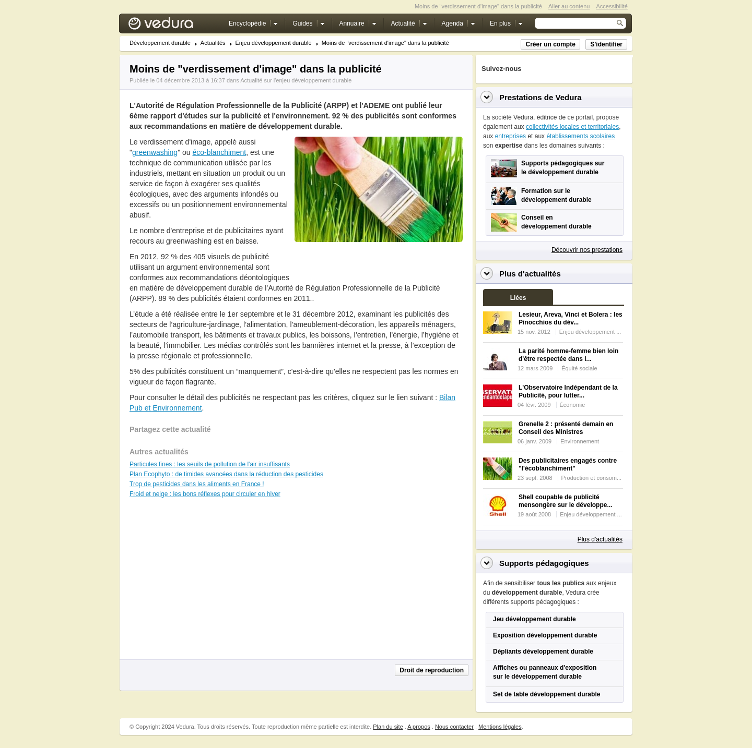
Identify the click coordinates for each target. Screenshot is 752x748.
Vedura (173, 26)
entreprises (510, 136)
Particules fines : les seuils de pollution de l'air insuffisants (210, 464)
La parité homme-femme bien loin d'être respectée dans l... (568, 355)
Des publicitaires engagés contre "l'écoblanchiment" (568, 464)
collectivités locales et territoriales (572, 126)
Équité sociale (579, 368)
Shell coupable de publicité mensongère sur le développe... (565, 501)
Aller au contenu (569, 6)
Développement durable (160, 43)
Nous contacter (454, 726)
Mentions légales (500, 726)
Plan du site (388, 726)
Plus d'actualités (600, 539)
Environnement (579, 441)
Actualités (213, 43)
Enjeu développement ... (590, 332)
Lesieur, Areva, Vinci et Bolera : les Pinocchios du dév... (570, 318)
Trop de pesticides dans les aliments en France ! (197, 484)
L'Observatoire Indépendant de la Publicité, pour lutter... (568, 391)
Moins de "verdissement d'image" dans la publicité (385, 43)
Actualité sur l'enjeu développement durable (295, 80)
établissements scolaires (580, 136)
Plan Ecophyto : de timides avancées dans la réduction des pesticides (226, 474)
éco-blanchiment (219, 152)
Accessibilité (612, 6)
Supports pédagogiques (544, 563)
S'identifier (606, 44)
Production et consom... (591, 478)
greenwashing (155, 152)
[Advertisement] (378, 265)
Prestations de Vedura (540, 97)
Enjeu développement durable (274, 43)
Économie (572, 405)
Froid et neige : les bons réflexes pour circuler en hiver (205, 494)
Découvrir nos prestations (586, 250)
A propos (418, 726)
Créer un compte (550, 44)
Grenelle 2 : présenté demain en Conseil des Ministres (566, 428)
